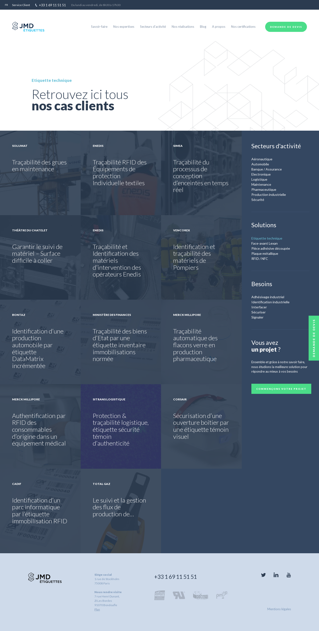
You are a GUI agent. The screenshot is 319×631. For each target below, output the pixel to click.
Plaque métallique (264, 253)
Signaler (257, 317)
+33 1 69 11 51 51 (175, 576)
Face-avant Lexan (264, 243)
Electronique (261, 174)
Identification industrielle (270, 302)
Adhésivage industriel (267, 297)
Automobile (260, 164)
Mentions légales (279, 609)
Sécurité (257, 200)
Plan (97, 609)
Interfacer (259, 307)
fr (6, 4)
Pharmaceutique (263, 189)
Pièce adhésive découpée (270, 248)
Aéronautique (261, 159)
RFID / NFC (259, 258)
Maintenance (261, 184)
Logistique (259, 179)
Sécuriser (258, 312)
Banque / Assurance (266, 169)
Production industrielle (268, 194)
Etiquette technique (266, 238)
